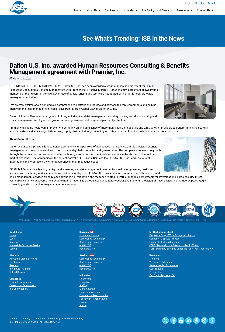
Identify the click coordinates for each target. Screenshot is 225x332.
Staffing (84, 285)
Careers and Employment (23, 285)
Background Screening (91, 242)
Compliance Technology (92, 238)
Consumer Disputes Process (164, 238)
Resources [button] (183, 10)
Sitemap (14, 318)
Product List (155, 272)
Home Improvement (90, 292)
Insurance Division (89, 235)
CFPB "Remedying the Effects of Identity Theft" (174, 245)
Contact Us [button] (203, 10)
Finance (84, 302)
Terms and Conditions (45, 318)
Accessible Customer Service (25, 245)
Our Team (15, 262)
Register (199, 3)
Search (211, 3)
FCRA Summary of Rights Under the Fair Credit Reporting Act (181, 248)
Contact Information (20, 282)
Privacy (26, 318)
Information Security (72, 318)
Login (188, 3)
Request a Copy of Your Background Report (172, 235)
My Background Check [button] (155, 10)
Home (78, 10)
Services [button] (110, 10)
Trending (154, 258)
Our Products (156, 268)
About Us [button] (91, 10)
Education (85, 282)
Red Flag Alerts (88, 248)
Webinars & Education (161, 262)
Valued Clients (17, 272)
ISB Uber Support (19, 288)
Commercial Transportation (94, 295)
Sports (83, 305)
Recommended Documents (163, 265)
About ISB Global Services (23, 258)
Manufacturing (87, 288)
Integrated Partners (20, 268)
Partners (14, 265)
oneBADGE (85, 245)
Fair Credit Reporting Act (162, 275)
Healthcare (85, 278)
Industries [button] (129, 10)
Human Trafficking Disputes (164, 242)
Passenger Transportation (93, 298)
